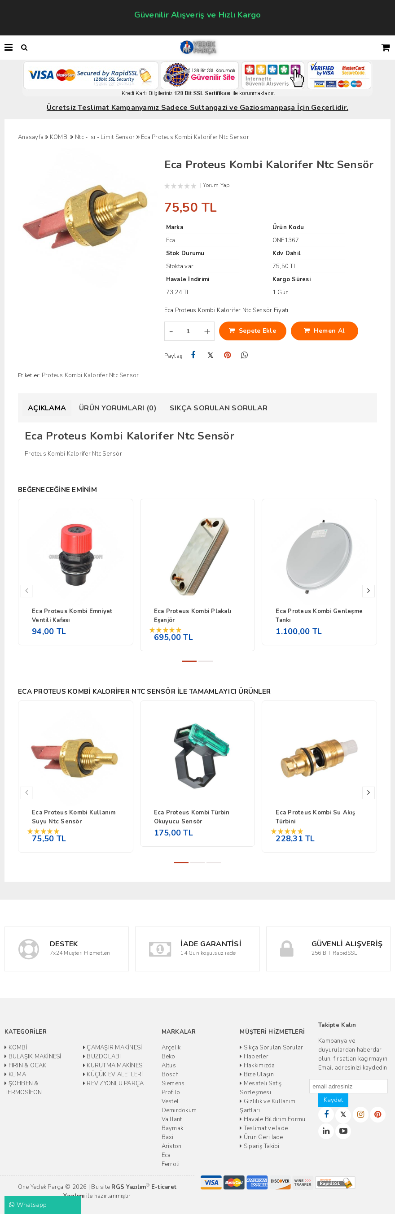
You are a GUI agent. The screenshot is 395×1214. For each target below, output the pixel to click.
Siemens (173, 1083)
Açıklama (47, 408)
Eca (166, 1155)
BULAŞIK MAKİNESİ (32, 1057)
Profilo (171, 1092)
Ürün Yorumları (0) (118, 408)
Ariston (172, 1146)
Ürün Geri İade (261, 1137)
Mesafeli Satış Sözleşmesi (260, 1088)
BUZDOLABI (102, 1057)
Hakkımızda (257, 1066)
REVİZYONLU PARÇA (113, 1083)
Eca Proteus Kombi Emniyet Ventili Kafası (72, 615)
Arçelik (171, 1048)
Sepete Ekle (252, 330)
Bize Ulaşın (256, 1074)
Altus (169, 1066)
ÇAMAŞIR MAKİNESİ (112, 1048)
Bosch (170, 1074)
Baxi (168, 1137)
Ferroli (171, 1164)
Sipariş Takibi (259, 1146)
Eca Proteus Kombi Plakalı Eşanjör (193, 615)
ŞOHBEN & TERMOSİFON (23, 1088)
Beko (169, 1057)
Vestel (170, 1101)
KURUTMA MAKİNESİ (113, 1066)
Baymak (173, 1128)
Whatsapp (28, 1205)
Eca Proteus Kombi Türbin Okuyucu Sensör (191, 817)
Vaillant (172, 1119)
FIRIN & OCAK (25, 1066)
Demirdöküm (179, 1110)
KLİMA (15, 1074)
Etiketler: (29, 375)
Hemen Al (324, 330)
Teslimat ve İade (264, 1128)
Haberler (254, 1057)
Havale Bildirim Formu (272, 1119)
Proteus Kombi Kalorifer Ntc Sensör (90, 375)
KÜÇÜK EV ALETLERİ (113, 1074)
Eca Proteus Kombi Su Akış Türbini (315, 817)
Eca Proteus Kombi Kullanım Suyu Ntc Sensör (73, 817)
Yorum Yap (216, 185)
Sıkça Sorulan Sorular (219, 408)
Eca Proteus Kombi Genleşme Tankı (319, 615)
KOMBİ (15, 1048)
